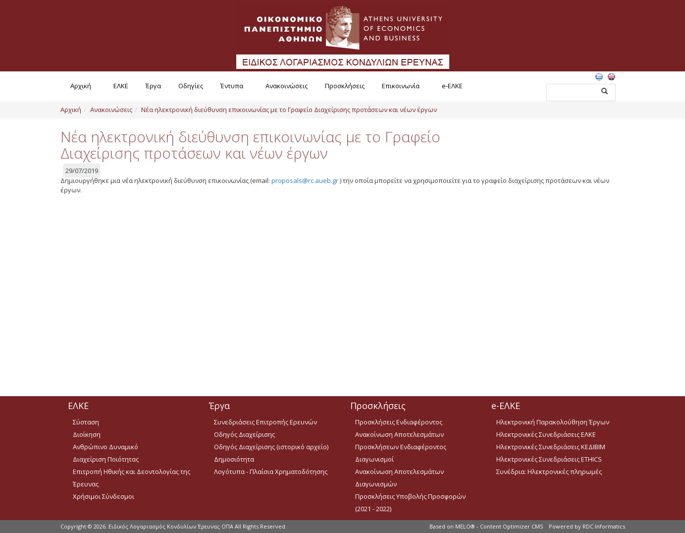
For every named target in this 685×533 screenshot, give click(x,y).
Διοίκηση (87, 434)
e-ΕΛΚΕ (452, 85)
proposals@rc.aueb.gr (304, 180)
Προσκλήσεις (345, 85)
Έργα (153, 85)
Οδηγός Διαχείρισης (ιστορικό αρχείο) (271, 446)
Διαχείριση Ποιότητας (106, 459)
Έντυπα (231, 85)
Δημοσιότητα (234, 459)
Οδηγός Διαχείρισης (244, 434)
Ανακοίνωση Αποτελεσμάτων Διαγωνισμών (399, 477)
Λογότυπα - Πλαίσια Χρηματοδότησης (270, 471)
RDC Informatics (603, 526)
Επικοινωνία (401, 85)
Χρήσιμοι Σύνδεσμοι (103, 496)
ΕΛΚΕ (120, 85)
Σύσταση (86, 421)
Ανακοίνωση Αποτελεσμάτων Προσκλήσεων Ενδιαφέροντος (400, 440)
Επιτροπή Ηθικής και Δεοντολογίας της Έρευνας (131, 477)
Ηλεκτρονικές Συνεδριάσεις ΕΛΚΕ (546, 434)
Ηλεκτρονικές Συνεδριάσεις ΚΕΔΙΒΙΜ (550, 446)
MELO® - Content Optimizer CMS (499, 526)
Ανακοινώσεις (286, 85)
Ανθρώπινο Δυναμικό (105, 446)
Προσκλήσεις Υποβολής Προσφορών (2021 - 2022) (410, 502)
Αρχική (80, 85)
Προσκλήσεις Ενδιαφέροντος (398, 421)
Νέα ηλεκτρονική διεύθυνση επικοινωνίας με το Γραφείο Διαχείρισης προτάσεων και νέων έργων (289, 109)
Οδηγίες (190, 85)
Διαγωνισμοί (374, 459)
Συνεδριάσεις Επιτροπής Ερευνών (265, 421)
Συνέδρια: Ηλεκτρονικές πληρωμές (549, 471)
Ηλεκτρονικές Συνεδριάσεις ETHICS (549, 459)
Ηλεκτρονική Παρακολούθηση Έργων (552, 421)
